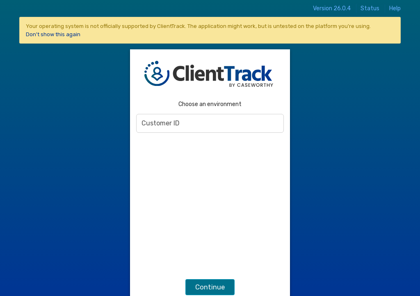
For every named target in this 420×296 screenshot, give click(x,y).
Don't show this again (53, 34)
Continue (210, 287)
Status (370, 8)
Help (395, 8)
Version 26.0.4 (332, 8)
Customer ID (161, 123)
